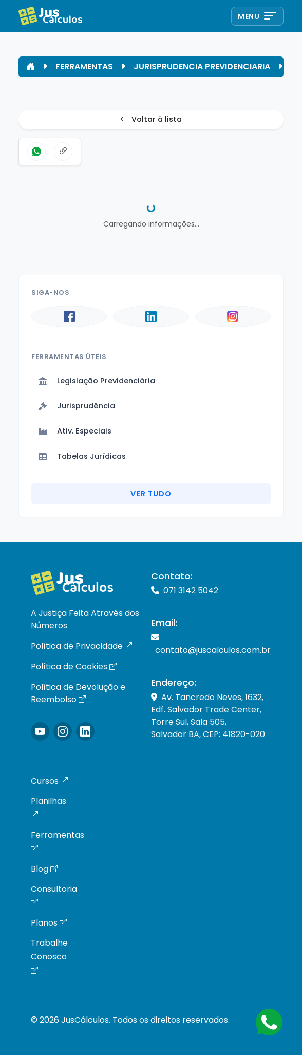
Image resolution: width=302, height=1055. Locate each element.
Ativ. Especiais (75, 431)
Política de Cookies (74, 666)
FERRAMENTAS (84, 66)
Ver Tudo (151, 493)
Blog (44, 869)
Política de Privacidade (81, 646)
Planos (49, 923)
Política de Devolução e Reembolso (78, 693)
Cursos (49, 781)
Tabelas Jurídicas (82, 456)
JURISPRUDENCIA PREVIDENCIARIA (202, 66)
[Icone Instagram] (40, 731)
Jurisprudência (77, 406)
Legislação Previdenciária (97, 380)
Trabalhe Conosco (49, 956)
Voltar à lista (151, 119)
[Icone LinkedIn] (85, 731)
